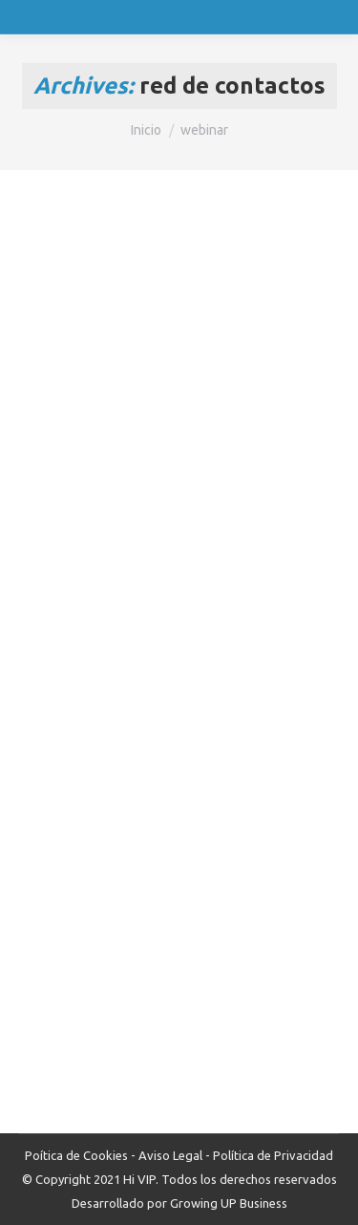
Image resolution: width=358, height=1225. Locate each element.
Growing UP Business (228, 1203)
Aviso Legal (170, 1155)
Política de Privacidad (273, 1155)
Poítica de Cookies (76, 1155)
